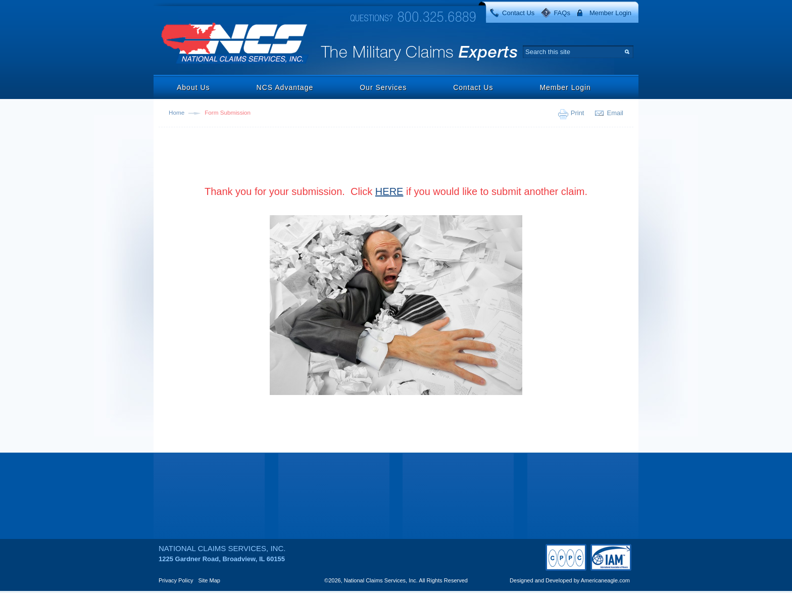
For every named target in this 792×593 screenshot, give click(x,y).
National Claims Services (235, 44)
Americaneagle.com (605, 580)
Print (577, 113)
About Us (193, 87)
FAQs (562, 13)
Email (615, 113)
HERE (389, 191)
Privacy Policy (176, 580)
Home (176, 112)
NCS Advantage (285, 87)
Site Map (209, 580)
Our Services (383, 87)
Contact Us (518, 13)
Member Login (610, 13)
